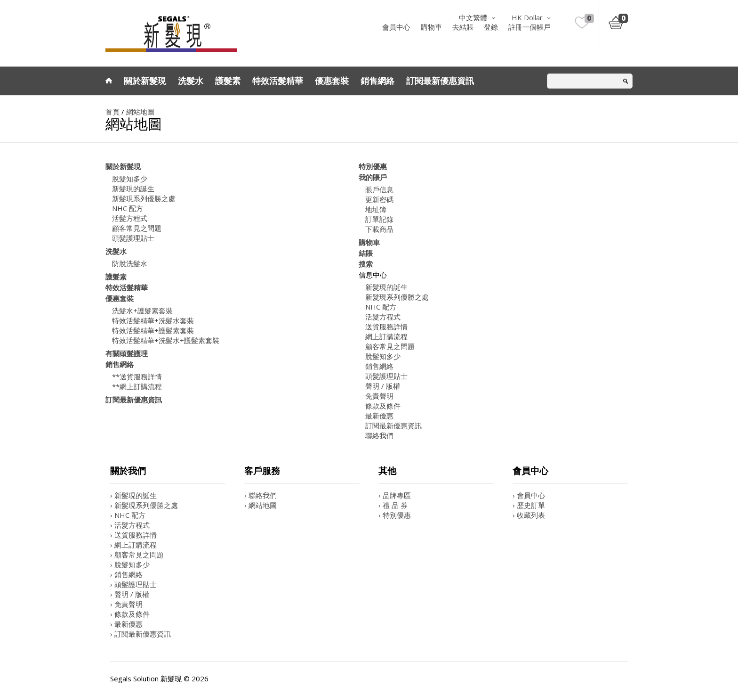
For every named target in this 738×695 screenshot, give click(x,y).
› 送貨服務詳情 (133, 535)
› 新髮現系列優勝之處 (144, 505)
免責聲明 (379, 396)
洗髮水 (190, 80)
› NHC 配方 (127, 515)
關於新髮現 (145, 80)
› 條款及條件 (130, 614)
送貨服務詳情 (386, 326)
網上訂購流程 (386, 336)
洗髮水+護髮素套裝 (142, 310)
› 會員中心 (529, 495)
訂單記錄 (379, 219)
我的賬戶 (373, 177)
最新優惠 (379, 415)
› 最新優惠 (126, 624)
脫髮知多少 (129, 178)
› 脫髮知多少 (130, 564)
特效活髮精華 (277, 80)
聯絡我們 (379, 435)
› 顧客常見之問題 (137, 554)
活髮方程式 (129, 218)
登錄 (491, 27)
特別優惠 (373, 166)
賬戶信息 (379, 189)
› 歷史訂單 (529, 505)
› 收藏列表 (529, 515)
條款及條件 (383, 405)
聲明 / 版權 (382, 386)
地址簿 (375, 209)
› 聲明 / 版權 (129, 594)
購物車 (431, 27)
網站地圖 (140, 111)
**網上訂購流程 (137, 386)
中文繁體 (473, 17)
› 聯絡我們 (260, 495)
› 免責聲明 (126, 604)
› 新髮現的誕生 (133, 495)
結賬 (366, 253)
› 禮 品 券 (393, 505)
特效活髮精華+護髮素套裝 (153, 330)
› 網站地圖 (260, 505)
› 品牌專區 (394, 495)
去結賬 (462, 27)
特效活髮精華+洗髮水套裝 (153, 320)
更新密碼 (379, 199)
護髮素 (228, 80)
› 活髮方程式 (130, 525)
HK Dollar (527, 17)
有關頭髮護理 (126, 353)
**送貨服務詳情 (137, 376)
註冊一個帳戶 (529, 27)
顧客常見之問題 (136, 228)
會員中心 (396, 27)
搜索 (366, 264)
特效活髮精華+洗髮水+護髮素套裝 (165, 340)
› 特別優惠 (394, 515)
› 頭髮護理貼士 (133, 584)
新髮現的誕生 (133, 188)
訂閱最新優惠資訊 (440, 80)
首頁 (112, 111)
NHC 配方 (127, 208)
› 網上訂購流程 (133, 544)
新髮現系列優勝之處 (144, 198)
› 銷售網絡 (126, 574)
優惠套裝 (332, 80)
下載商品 (379, 229)
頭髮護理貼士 (133, 238)
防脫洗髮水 (129, 263)
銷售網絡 (377, 80)
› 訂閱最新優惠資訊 (140, 633)
